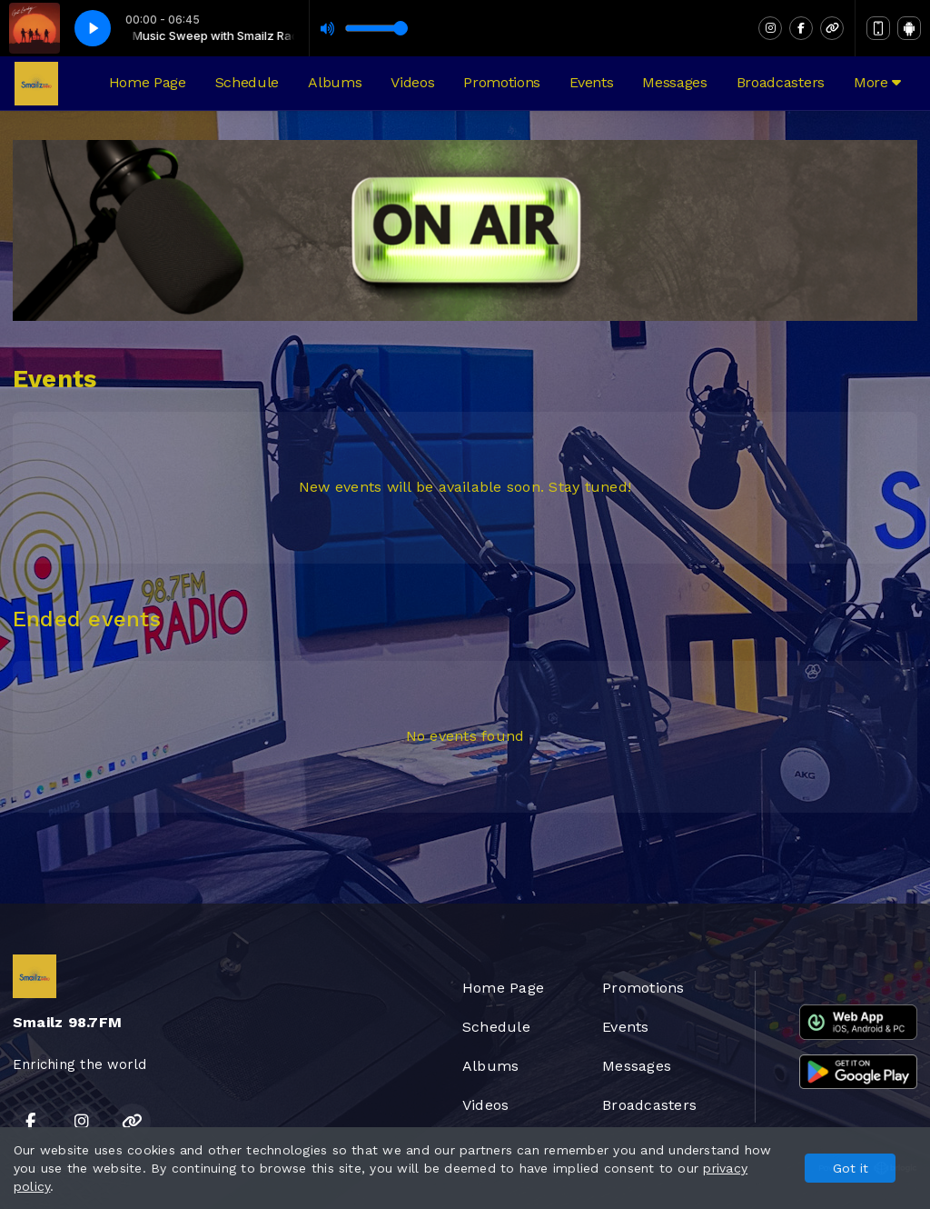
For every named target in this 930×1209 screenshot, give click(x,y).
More (877, 82)
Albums (334, 82)
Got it (850, 1168)
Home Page (147, 82)
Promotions (501, 82)
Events (591, 82)
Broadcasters (781, 82)
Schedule (247, 82)
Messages (674, 82)
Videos (412, 82)
